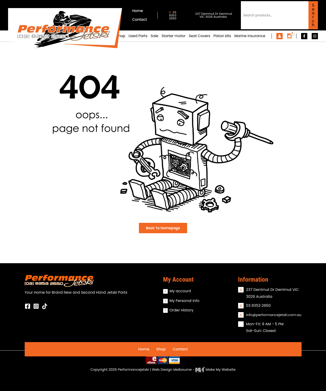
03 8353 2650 (172, 15)
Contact (180, 349)
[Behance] (45, 306)
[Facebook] (304, 36)
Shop (161, 349)
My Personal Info (185, 300)
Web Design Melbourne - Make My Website (194, 369)
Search (313, 15)
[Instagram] (315, 36)
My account (180, 291)
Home (143, 349)
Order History (182, 310)
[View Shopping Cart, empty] (289, 36)
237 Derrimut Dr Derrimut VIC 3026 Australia (213, 15)
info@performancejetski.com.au (274, 314)
